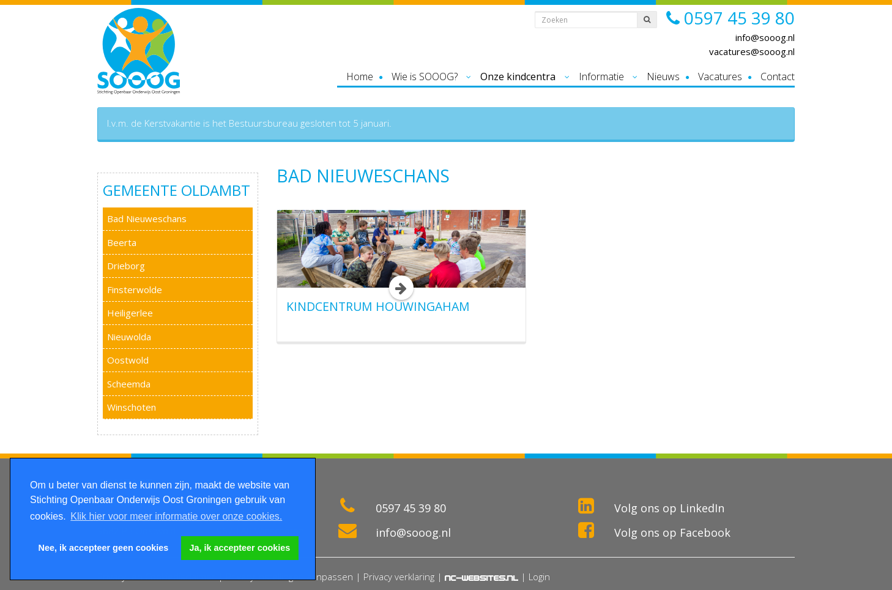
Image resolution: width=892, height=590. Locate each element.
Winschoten (131, 407)
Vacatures (720, 76)
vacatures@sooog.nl (752, 51)
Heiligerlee (130, 313)
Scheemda (129, 384)
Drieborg (126, 266)
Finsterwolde (134, 289)
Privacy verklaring (398, 576)
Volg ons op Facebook (672, 532)
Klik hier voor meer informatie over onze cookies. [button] (176, 516)
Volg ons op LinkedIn (669, 508)
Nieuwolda (129, 336)
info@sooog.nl (765, 37)
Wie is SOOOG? (425, 76)
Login (539, 576)
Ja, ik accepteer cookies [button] (240, 548)
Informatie (601, 76)
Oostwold (128, 360)
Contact (777, 76)
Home (359, 76)
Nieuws (663, 76)
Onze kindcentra (518, 76)
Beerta (121, 242)
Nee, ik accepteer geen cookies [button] (104, 548)
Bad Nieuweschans (147, 218)
